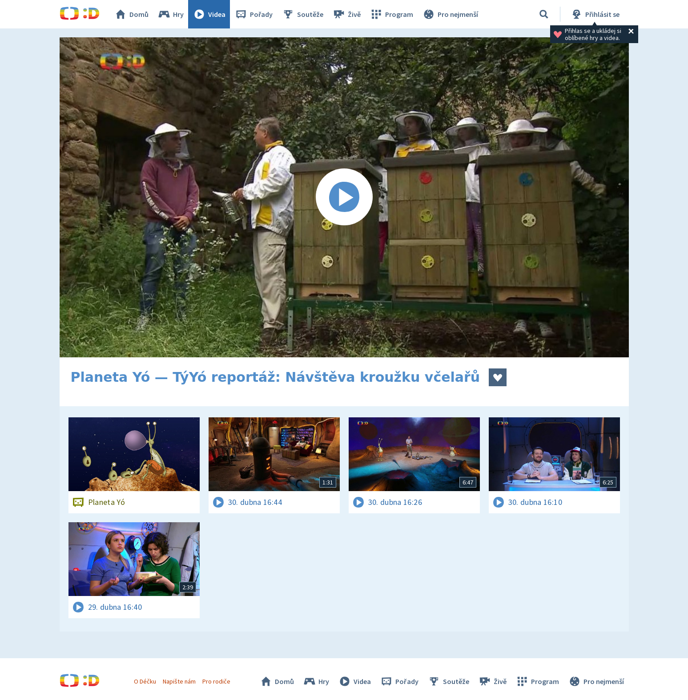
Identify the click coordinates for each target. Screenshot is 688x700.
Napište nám (179, 681)
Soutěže (302, 14)
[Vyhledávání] (544, 14)
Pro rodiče (216, 681)
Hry (170, 14)
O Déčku (145, 681)
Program (391, 14)
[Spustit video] (344, 197)
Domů (131, 14)
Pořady (253, 14)
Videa (209, 14)
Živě (346, 14)
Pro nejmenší (450, 14)
